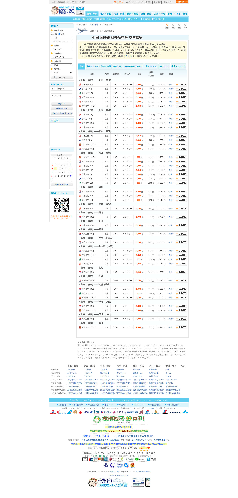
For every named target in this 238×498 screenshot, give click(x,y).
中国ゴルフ (122, 19)
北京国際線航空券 (91, 390)
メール (151, 408)
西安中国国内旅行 (123, 383)
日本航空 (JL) (86, 114)
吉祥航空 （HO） (87, 106)
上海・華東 (92, 13)
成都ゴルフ (137, 376)
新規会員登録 (61, 108)
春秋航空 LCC (86, 93)
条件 (171, 84)
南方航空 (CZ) (86, 102)
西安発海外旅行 (122, 386)
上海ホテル (72, 373)
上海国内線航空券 (74, 393)
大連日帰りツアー (107, 380)
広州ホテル (153, 373)
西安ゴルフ (121, 376)
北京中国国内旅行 (91, 383)
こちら (128, 56)
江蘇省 (123, 436)
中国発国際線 (99, 19)
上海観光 (71, 369)
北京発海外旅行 (90, 386)
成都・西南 (146, 13)
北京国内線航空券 (91, 393)
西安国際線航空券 (123, 390)
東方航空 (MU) (86, 97)
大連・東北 (119, 13)
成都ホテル (137, 373)
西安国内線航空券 (123, 393)
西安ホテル (121, 373)
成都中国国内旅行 (140, 383)
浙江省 (130, 436)
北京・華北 (105, 13)
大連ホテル (104, 373)
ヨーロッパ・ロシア (134, 66)
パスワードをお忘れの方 (62, 113)
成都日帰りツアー (140, 380)
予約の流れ (118, 2)
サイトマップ (137, 2)
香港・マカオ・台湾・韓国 (99, 66)
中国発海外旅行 (159, 19)
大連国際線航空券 (107, 390)
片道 (55, 34)
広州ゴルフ (153, 376)
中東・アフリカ (178, 66)
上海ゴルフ (72, 376)
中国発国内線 (87, 19)
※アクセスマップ (138, 440)
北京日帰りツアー (91, 380)
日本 (82, 66)
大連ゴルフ (104, 376)
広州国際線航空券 (156, 390)
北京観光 (87, 369)
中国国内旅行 (146, 19)
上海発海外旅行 (73, 386)
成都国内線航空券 (140, 393)
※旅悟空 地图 (159, 440)
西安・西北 (132, 13)
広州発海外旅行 (155, 386)
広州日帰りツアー (156, 380)
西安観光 (120, 369)
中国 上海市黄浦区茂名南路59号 (101, 440)
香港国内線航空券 (173, 393)
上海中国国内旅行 (74, 383)
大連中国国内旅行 (107, 383)
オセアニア (164, 66)
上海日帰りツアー (74, 380)
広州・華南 (159, 13)
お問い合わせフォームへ (141, 400)
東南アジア (118, 66)
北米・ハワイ (151, 66)
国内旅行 (169, 383)
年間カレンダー (61, 184)
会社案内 (148, 2)
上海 (118, 436)
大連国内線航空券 (107, 393)
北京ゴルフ (88, 376)
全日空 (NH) (85, 89)
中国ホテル (111, 19)
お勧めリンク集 (161, 400)
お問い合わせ (167, 2)
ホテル (168, 373)
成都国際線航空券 (140, 390)
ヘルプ (127, 2)
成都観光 (136, 369)
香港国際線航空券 (173, 390)
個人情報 (157, 2)
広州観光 (153, 369)
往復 (62, 34)
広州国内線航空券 (156, 393)
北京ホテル (88, 373)
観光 (167, 369)
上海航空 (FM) (86, 127)
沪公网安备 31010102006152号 (119, 475)
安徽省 (136, 436)
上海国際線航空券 (74, 390)
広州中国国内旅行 (156, 383)
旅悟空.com (114, 471)
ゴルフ (168, 376)
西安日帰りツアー (123, 380)
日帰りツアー (133, 19)
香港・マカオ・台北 (177, 13)
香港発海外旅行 (172, 386)
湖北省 (150, 436)
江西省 (143, 436)
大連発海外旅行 (106, 386)
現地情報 (76, 19)
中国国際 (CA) (86, 84)
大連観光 (103, 369)
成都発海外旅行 (139, 386)
